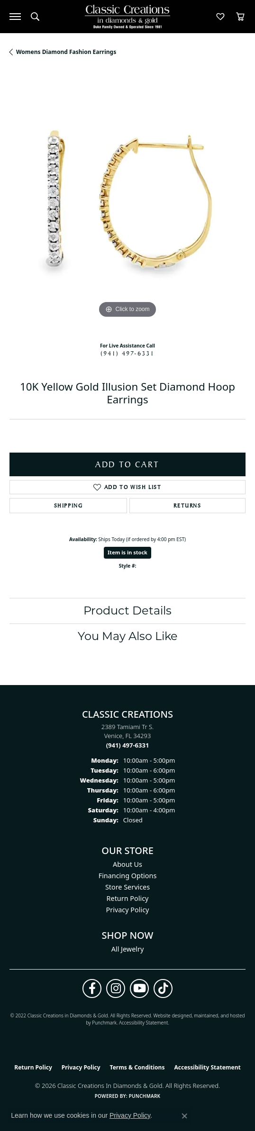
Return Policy (128, 898)
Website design (170, 1015)
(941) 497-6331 (127, 353)
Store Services (127, 886)
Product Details (127, 610)
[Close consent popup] (184, 1116)
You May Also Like (128, 636)
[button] (35, 16)
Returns (187, 505)
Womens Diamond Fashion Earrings (66, 52)
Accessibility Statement (143, 1022)
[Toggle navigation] (15, 16)
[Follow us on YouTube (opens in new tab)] (139, 988)
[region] (127, 203)
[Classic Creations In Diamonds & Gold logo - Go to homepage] (127, 17)
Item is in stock (127, 552)
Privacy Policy (127, 909)
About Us (127, 864)
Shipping (68, 505)
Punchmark (104, 1022)
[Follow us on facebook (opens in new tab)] (91, 988)
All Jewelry (127, 948)
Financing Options (128, 875)
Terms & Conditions (137, 1067)
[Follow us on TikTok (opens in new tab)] (163, 988)
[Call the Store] (127, 745)
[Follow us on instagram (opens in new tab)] (115, 988)
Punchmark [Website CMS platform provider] (145, 1096)
